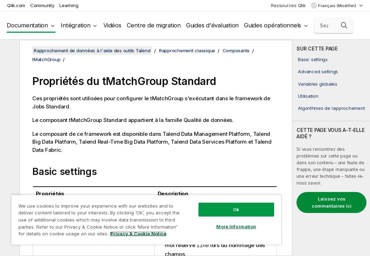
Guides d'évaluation (212, 25)
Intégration (75, 25)
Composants (236, 50)
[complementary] (331, 148)
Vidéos (112, 25)
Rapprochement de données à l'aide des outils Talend (92, 50)
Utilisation (308, 96)
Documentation (27, 25)
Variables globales (317, 84)
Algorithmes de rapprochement (331, 108)
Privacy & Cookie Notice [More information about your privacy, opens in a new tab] (60, 235)
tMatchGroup (46, 59)
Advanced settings (318, 71)
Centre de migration (154, 25)
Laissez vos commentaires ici (332, 202)
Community (42, 5)
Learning (68, 5)
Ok (189, 197)
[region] (118, 213)
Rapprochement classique (187, 50)
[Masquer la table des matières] (9, 51)
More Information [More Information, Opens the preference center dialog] (190, 214)
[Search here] (333, 25)
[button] (344, 25)
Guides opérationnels (272, 25)
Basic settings (313, 59)
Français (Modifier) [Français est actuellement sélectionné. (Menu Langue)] (337, 5)
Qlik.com (16, 5)
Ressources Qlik (288, 5)
